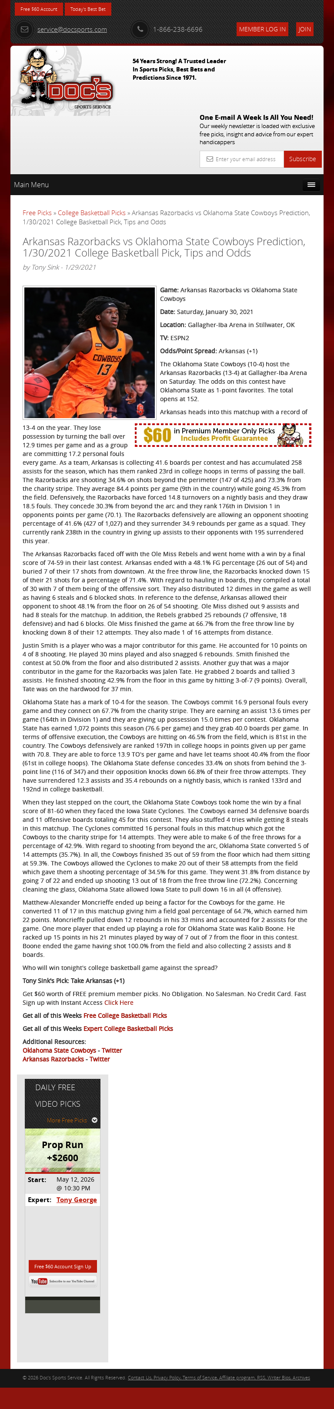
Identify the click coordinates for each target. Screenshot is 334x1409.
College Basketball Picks (92, 147)
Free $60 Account (44, 10)
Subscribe (302, 94)
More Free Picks (284, 186)
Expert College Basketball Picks (128, 1337)
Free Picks (37, 147)
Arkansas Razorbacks (53, 1368)
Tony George (284, 265)
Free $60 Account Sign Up (278, 342)
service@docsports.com (61, 29)
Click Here (37, 1311)
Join (305, 29)
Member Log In (262, 29)
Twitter (112, 1359)
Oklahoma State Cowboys (59, 1359)
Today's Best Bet (104, 10)
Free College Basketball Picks (125, 1324)
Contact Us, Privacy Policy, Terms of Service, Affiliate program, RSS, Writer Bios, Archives (219, 1398)
